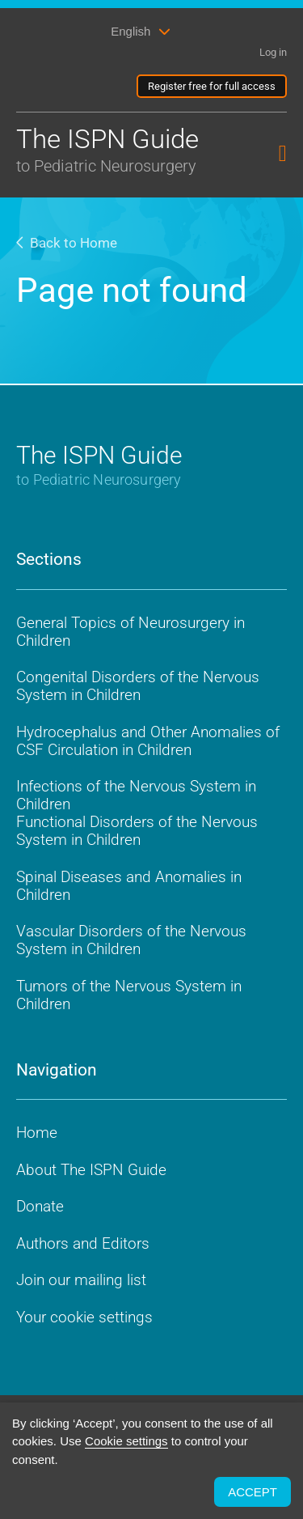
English (130, 31)
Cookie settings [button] (126, 1441)
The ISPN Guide (111, 150)
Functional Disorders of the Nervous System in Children (137, 831)
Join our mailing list (81, 1280)
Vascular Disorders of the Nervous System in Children (131, 940)
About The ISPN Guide (91, 1169)
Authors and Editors (82, 1243)
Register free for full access (212, 86)
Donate (40, 1206)
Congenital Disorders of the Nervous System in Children (137, 686)
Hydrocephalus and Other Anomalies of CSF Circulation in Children (148, 741)
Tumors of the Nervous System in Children (129, 995)
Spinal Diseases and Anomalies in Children (129, 886)
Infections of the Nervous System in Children (136, 795)
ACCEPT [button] (252, 1492)
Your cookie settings (84, 1317)
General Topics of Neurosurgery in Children (130, 631)
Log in (273, 52)
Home (36, 1132)
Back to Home (66, 243)
